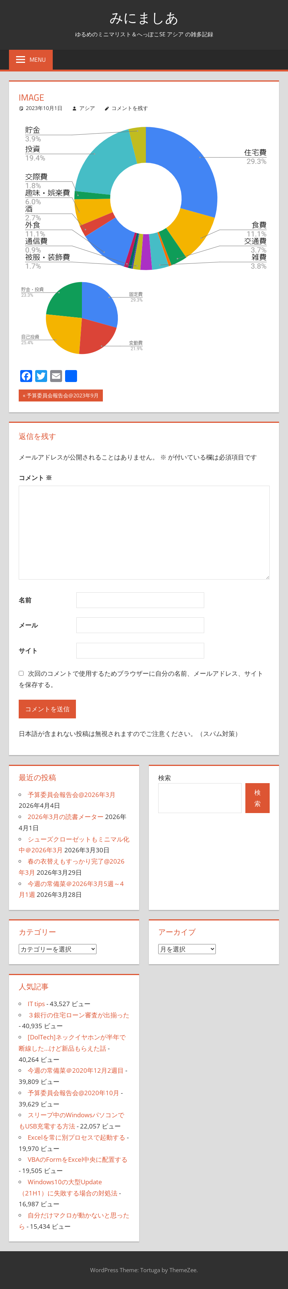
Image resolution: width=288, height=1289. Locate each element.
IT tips (36, 1003)
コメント (35, 477)
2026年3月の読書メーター (66, 816)
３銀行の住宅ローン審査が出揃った (78, 1015)
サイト (28, 650)
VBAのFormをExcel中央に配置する (78, 1159)
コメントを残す (129, 108)
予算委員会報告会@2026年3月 (72, 794)
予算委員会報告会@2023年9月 (62, 396)
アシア (87, 108)
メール (28, 625)
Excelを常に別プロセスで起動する (76, 1137)
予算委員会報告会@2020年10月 (73, 1092)
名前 (25, 600)
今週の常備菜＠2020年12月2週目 (76, 1070)
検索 (164, 777)
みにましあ (144, 17)
